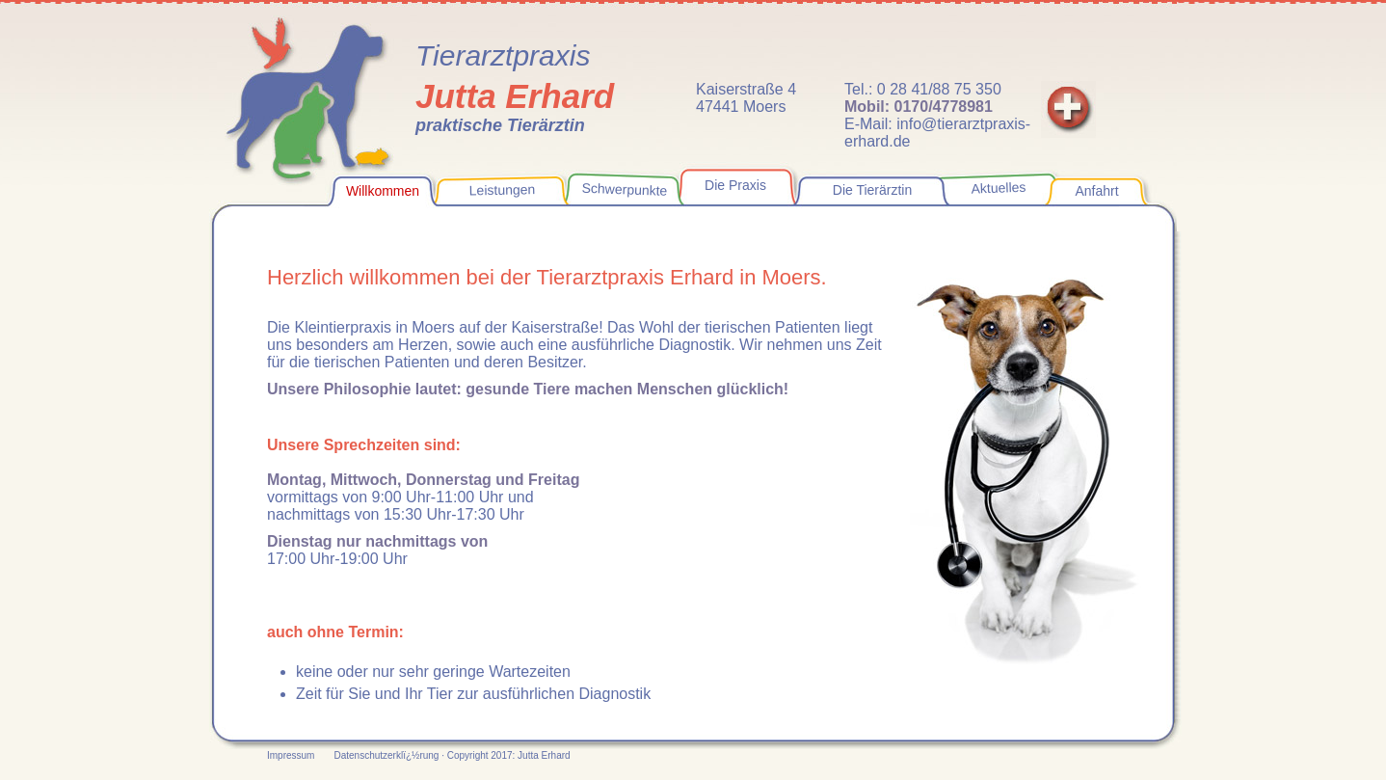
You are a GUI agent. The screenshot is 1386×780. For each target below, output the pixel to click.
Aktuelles (998, 188)
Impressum (290, 755)
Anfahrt (1096, 191)
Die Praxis (735, 185)
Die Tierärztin (872, 190)
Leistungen (502, 189)
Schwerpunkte (624, 189)
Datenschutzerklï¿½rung (387, 755)
